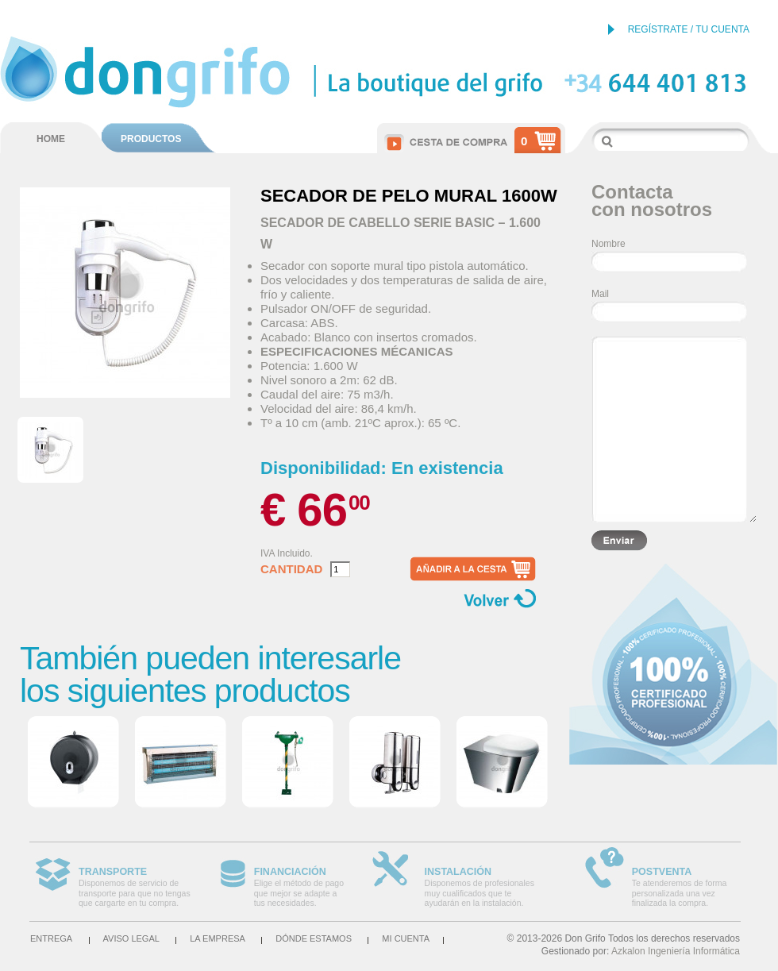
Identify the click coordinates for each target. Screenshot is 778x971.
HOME (51, 138)
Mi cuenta (405, 938)
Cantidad (291, 569)
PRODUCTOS (151, 138)
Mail (600, 293)
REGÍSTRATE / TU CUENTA (688, 29)
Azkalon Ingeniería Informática (675, 951)
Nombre (608, 243)
